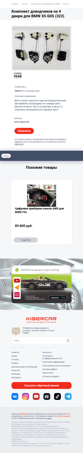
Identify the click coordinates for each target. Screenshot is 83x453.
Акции (14, 356)
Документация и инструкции (24, 367)
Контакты (46, 352)
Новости (15, 352)
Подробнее (26, 240)
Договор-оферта (49, 369)
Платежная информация (53, 362)
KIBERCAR (18, 144)
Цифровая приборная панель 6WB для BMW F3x (39, 210)
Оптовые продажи (50, 376)
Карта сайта (47, 373)
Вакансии (15, 374)
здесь (49, 418)
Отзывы (15, 359)
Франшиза (16, 377)
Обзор (6, 156)
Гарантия (15, 370)
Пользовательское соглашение (56, 366)
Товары (14, 363)
